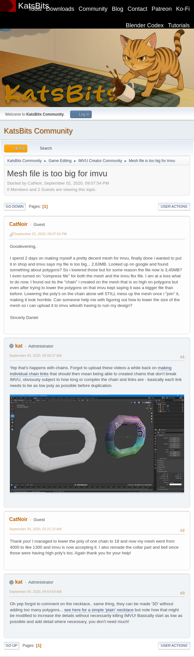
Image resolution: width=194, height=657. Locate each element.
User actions (174, 206)
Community (93, 9)
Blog (117, 9)
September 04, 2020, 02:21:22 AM (35, 529)
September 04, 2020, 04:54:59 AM (35, 591)
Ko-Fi (183, 9)
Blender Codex (145, 25)
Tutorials (179, 25)
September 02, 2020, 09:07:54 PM (40, 234)
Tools (35, 9)
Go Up (11, 645)
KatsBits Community (38, 130)
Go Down (15, 206)
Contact (137, 9)
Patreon (162, 9)
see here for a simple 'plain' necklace (98, 609)
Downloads (60, 9)
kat (18, 346)
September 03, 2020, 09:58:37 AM (35, 355)
